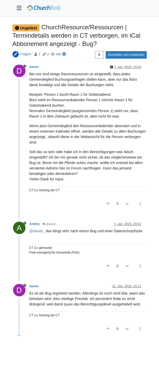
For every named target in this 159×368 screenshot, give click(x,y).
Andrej (34, 224)
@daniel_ (49, 224)
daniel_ (34, 67)
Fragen (25, 54)
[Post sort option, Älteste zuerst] (99, 54)
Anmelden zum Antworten (126, 55)
